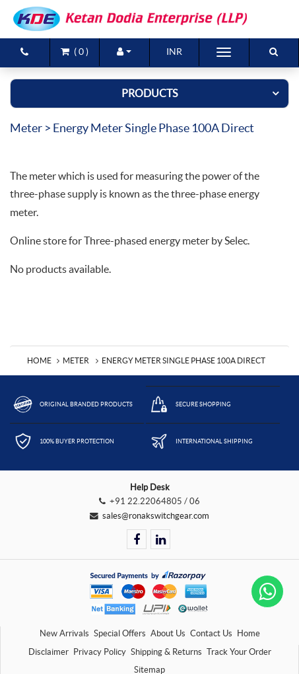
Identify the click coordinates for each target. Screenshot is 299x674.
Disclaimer (48, 652)
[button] (124, 51)
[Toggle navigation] (224, 52)
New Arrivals (64, 633)
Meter (76, 360)
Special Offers (120, 633)
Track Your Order (239, 652)
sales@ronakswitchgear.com (155, 516)
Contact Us (211, 633)
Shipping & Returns (166, 652)
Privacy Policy (99, 652)
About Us (167, 633)
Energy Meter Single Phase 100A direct (183, 360)
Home (39, 360)
